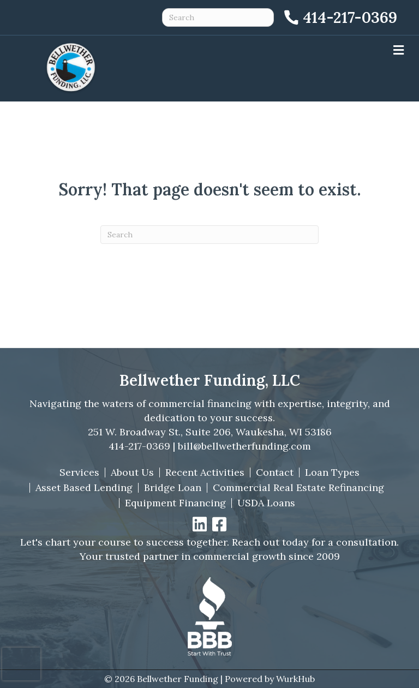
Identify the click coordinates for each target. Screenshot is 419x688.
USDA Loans (266, 503)
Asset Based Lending (84, 488)
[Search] (209, 234)
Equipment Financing (175, 503)
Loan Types (332, 472)
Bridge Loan (172, 488)
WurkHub (295, 678)
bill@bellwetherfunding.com (244, 446)
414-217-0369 (139, 446)
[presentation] (21, 664)
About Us (132, 472)
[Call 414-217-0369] (339, 17)
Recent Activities (204, 472)
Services (79, 472)
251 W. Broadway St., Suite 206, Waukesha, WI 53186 (210, 432)
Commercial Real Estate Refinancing (298, 488)
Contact (275, 472)
